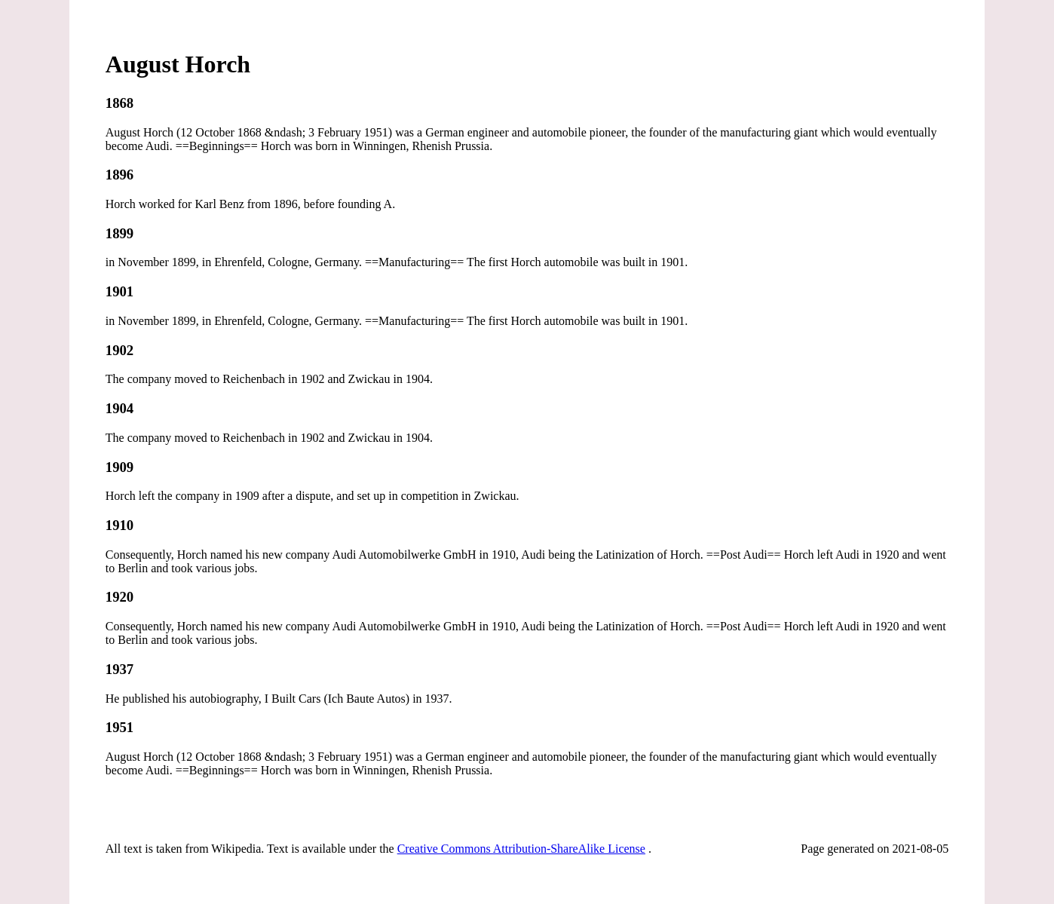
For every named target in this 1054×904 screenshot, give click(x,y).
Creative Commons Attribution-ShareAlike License (521, 848)
